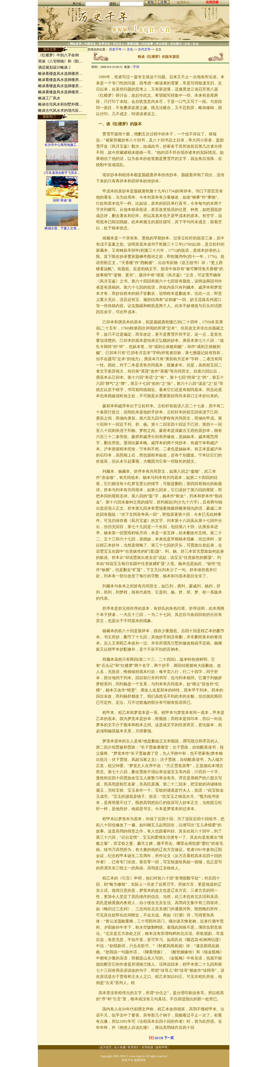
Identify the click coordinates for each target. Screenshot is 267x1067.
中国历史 (90, 44)
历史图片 (176, 44)
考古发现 (161, 44)
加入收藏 (120, 1047)
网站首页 (76, 44)
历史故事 (147, 44)
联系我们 (134, 1047)
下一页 (169, 1038)
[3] (161, 1038)
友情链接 (147, 1047)
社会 (196, 44)
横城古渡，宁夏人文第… (62, 228)
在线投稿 (212, 2)
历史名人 (119, 44)
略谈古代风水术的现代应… (60, 110)
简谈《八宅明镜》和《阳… (60, 61)
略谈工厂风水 (49, 98)
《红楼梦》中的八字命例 (58, 55)
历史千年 (115, 49)
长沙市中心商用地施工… (62, 145)
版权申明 (161, 1047)
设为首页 (106, 1047)
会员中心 (183, 2)
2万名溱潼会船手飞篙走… (62, 172)
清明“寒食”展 (62, 200)
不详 (136, 67)
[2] (156, 1038)
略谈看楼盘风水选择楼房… (60, 74)
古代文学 (144, 49)
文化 (187, 44)
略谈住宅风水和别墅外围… (60, 104)
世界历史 (104, 44)
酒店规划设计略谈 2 (54, 67)
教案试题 (133, 44)
